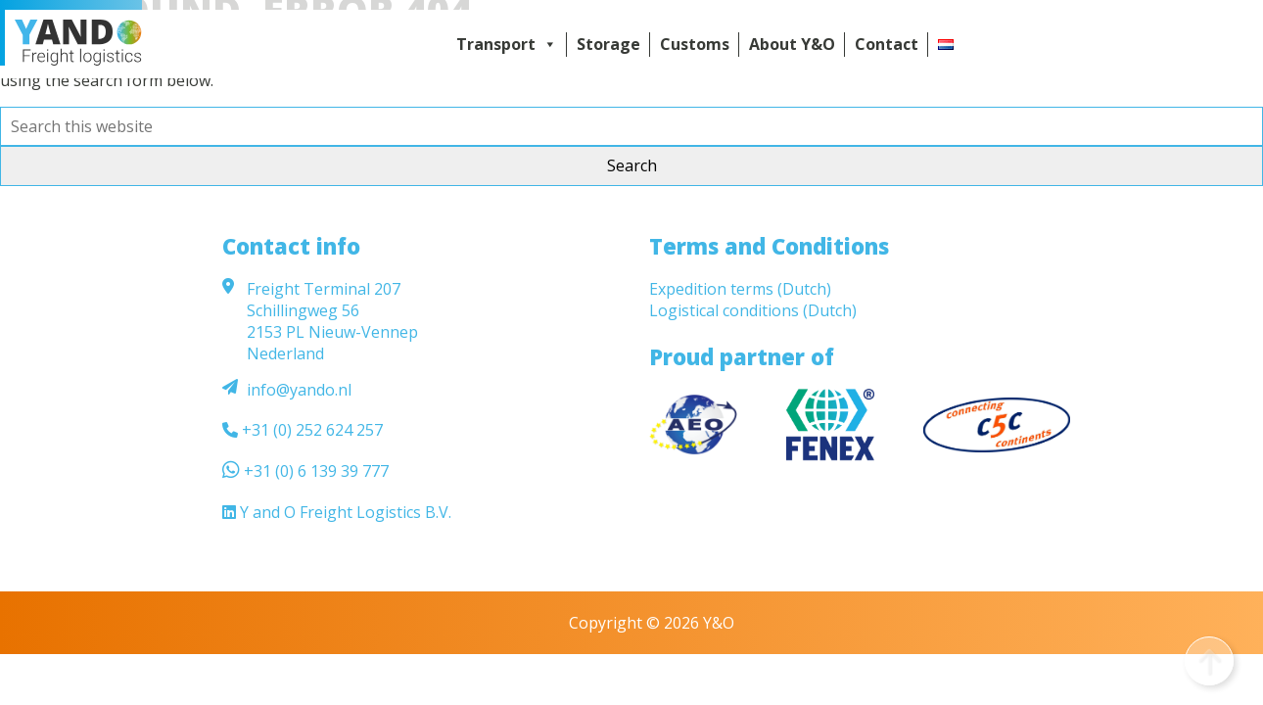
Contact (886, 44)
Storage (608, 44)
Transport (506, 44)
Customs (694, 44)
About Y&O (792, 44)
